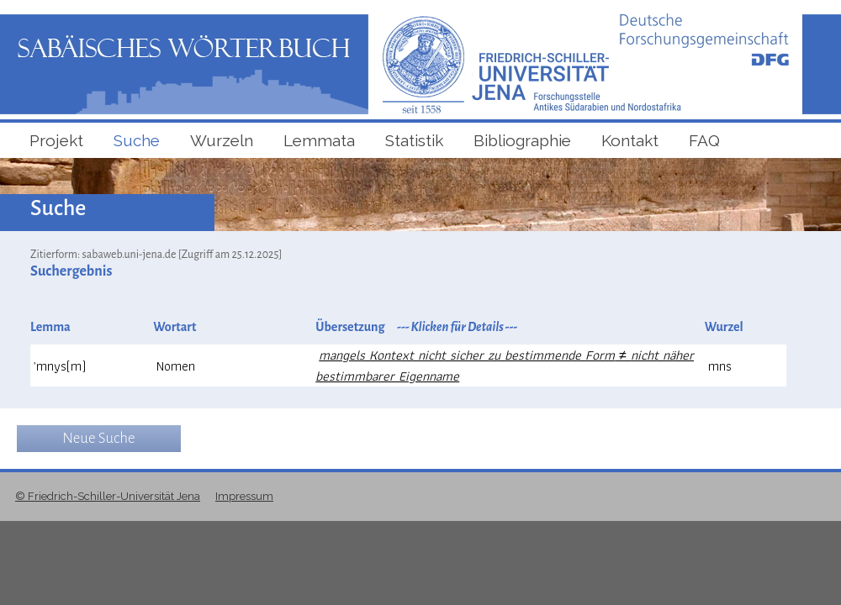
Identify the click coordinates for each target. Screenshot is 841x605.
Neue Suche (98, 438)
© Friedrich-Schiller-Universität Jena (107, 496)
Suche (137, 140)
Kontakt (630, 140)
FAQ (704, 140)
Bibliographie (522, 140)
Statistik (414, 140)
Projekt (56, 140)
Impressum (244, 496)
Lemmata (319, 140)
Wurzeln (221, 140)
